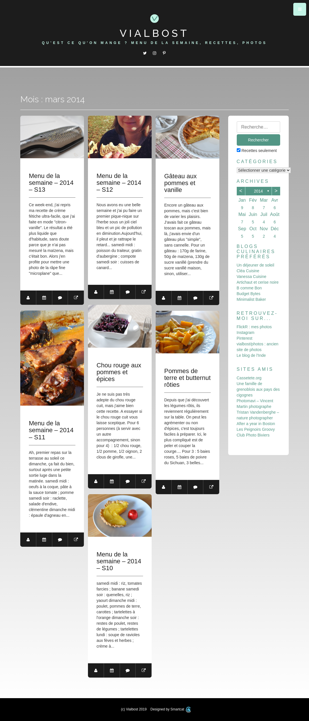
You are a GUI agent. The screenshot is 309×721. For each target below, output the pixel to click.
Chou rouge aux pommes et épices (119, 372)
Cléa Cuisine (248, 271)
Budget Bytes (248, 293)
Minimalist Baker (251, 299)
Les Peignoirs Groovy (256, 429)
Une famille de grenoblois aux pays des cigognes (258, 389)
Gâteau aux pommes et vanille (180, 183)
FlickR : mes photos (254, 327)
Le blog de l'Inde (251, 355)
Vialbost (154, 33)
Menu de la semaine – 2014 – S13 (51, 183)
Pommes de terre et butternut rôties (187, 378)
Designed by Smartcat (171, 709)
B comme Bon (249, 288)
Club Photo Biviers (253, 435)
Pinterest (244, 338)
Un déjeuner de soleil (255, 265)
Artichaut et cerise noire (258, 282)
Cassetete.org (249, 378)
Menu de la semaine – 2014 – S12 (119, 183)
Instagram (245, 332)
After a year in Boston (256, 423)
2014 (258, 191)
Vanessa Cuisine (251, 276)
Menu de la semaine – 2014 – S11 (51, 430)
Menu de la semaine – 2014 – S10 (119, 561)
